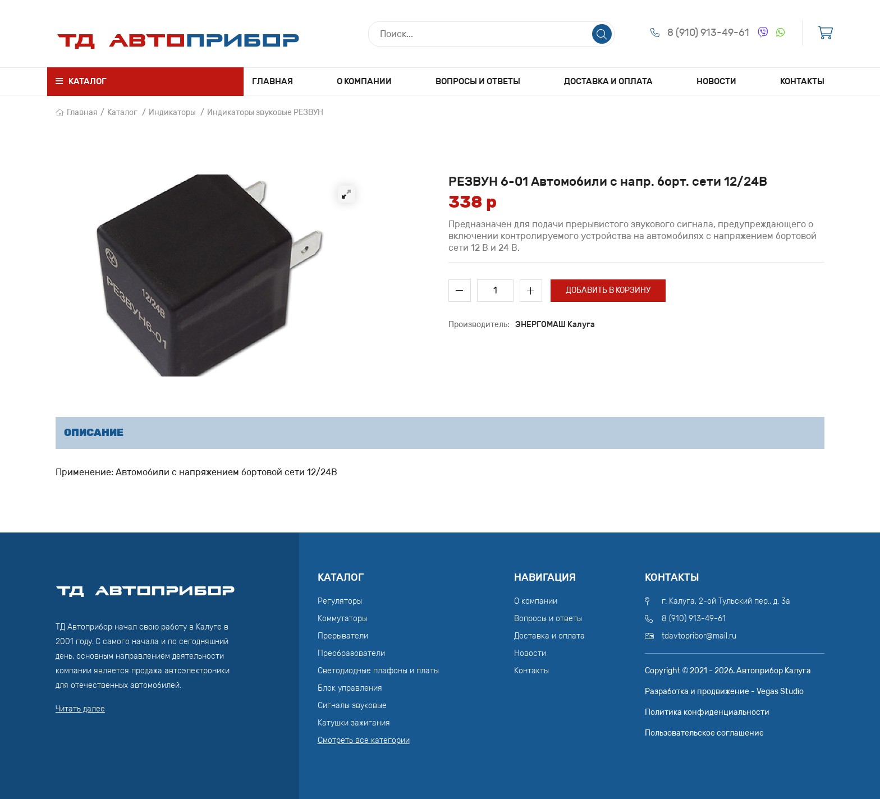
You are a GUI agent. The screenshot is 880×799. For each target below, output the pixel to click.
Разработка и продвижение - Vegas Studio (724, 691)
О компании (364, 81)
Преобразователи (351, 653)
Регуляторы (340, 601)
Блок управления (350, 688)
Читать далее (80, 709)
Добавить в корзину (608, 290)
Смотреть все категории (364, 740)
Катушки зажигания (354, 723)
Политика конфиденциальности (707, 712)
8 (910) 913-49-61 (708, 32)
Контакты (802, 81)
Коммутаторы (342, 618)
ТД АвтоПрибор (145, 585)
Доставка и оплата (608, 81)
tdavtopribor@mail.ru (699, 636)
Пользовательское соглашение (704, 733)
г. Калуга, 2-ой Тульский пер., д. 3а (726, 601)
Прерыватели (343, 636)
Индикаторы (172, 112)
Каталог (122, 112)
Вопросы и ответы (478, 81)
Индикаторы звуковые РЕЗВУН (265, 112)
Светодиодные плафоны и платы (378, 671)
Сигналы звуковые (352, 705)
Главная (272, 81)
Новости (716, 81)
